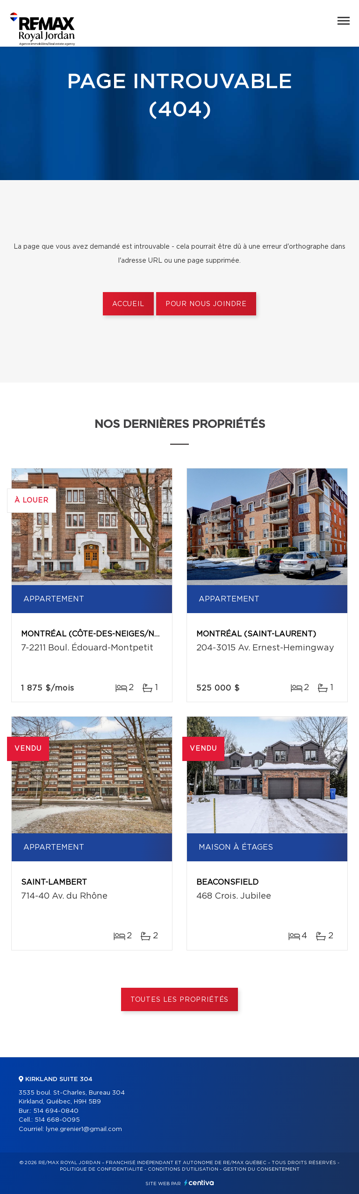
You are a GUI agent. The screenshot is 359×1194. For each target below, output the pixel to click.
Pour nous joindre (206, 304)
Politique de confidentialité (101, 1169)
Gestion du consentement (261, 1169)
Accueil (128, 304)
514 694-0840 (56, 1111)
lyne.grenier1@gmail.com (84, 1129)
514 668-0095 (57, 1120)
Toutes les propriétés (179, 1000)
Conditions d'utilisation (183, 1169)
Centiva (199, 1183)
